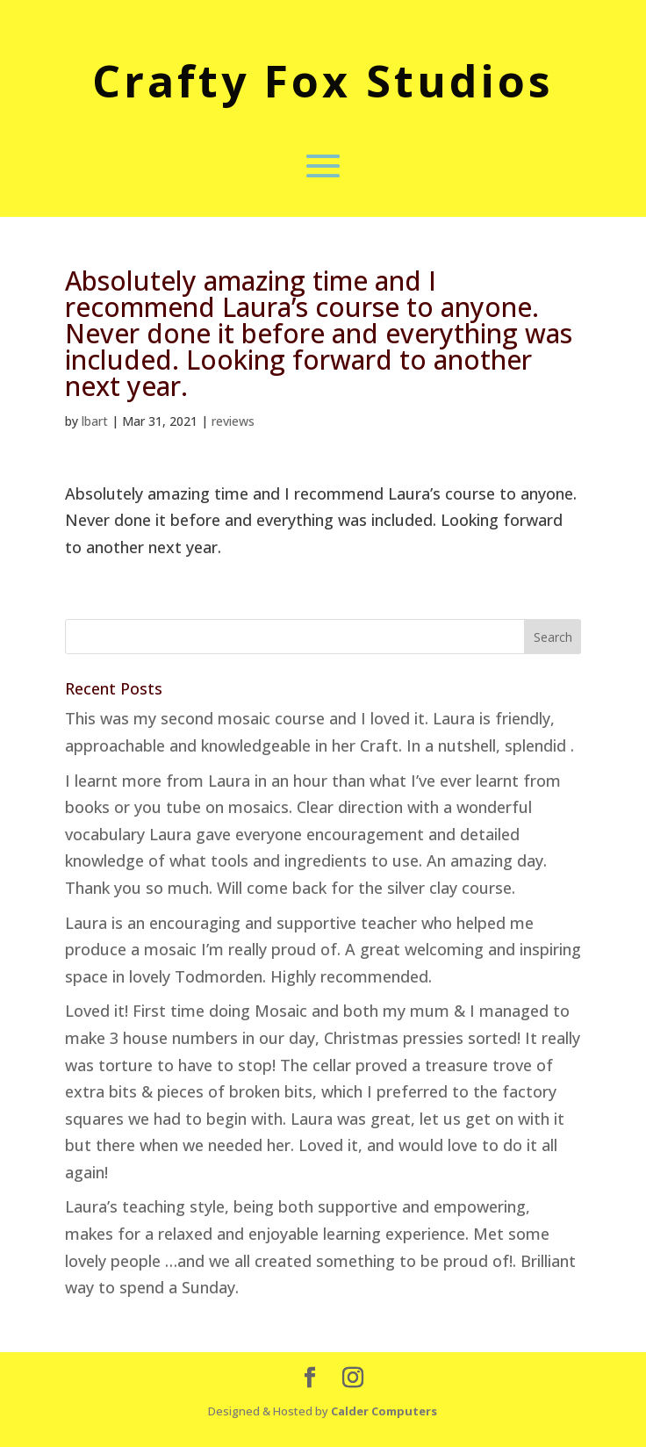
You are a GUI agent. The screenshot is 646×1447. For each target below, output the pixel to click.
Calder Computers (384, 1411)
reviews (233, 421)
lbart (95, 421)
